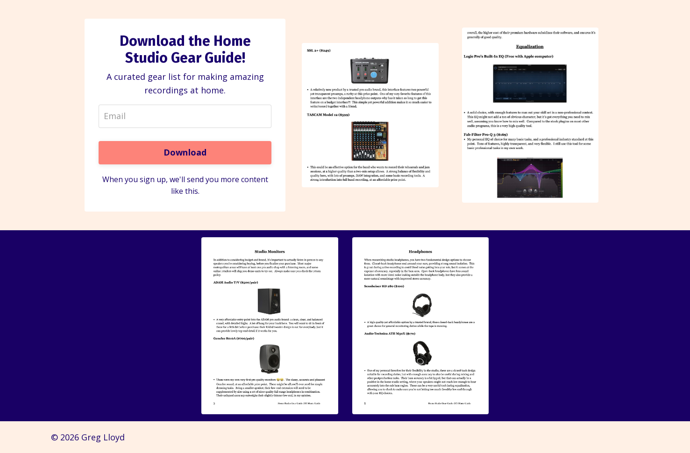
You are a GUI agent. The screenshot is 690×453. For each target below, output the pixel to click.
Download (185, 152)
